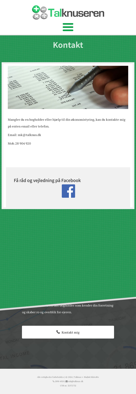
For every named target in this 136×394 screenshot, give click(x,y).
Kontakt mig (71, 332)
